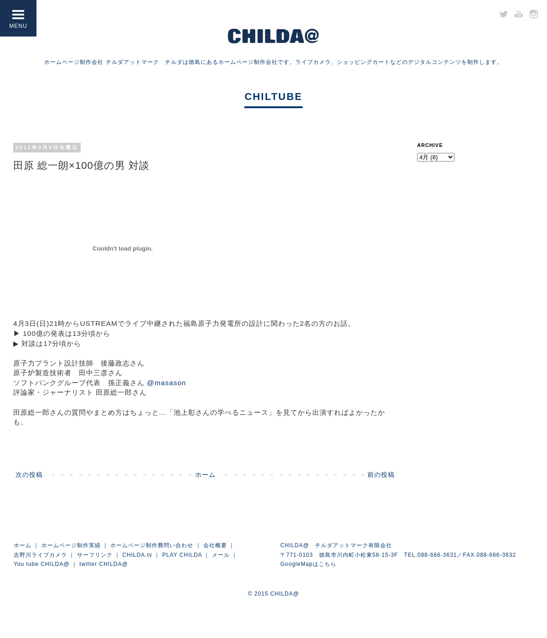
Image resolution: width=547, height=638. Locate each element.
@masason (166, 383)
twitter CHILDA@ (103, 564)
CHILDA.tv (137, 555)
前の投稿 (381, 474)
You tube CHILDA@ (41, 564)
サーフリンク (95, 555)
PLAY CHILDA (182, 555)
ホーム (205, 474)
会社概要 (215, 545)
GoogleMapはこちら (308, 564)
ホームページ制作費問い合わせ (151, 545)
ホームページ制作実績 (71, 545)
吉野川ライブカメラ (40, 555)
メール (221, 555)
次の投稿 (29, 474)
